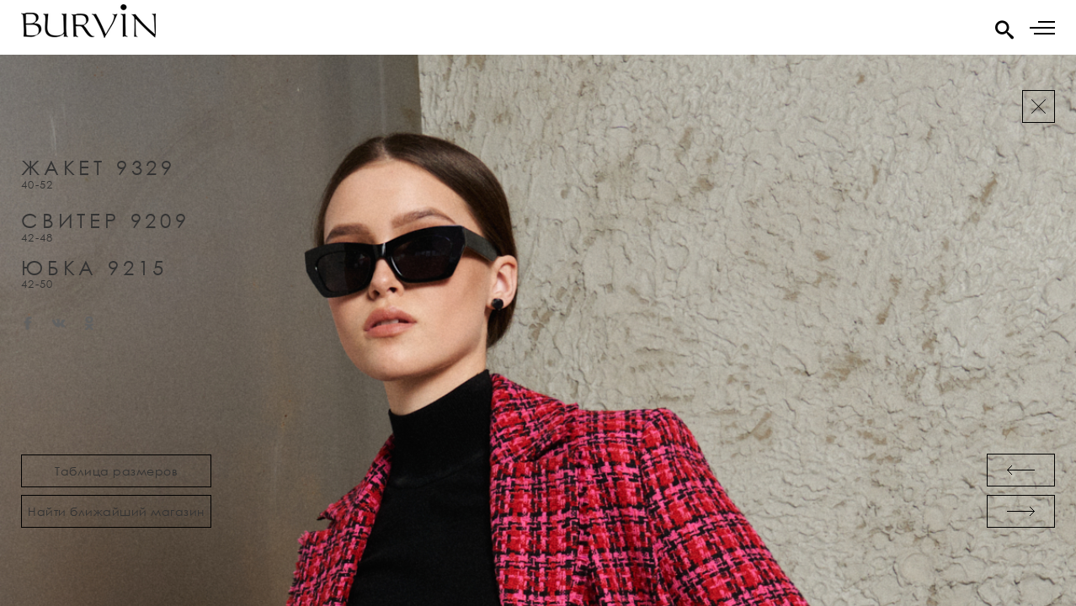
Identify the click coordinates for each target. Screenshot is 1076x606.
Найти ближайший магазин (116, 511)
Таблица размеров (116, 471)
